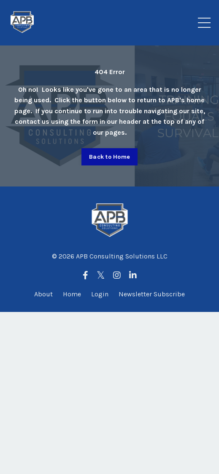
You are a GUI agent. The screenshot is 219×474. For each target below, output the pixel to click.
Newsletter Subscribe (152, 294)
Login (99, 294)
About (43, 294)
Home (72, 294)
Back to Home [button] (109, 156)
